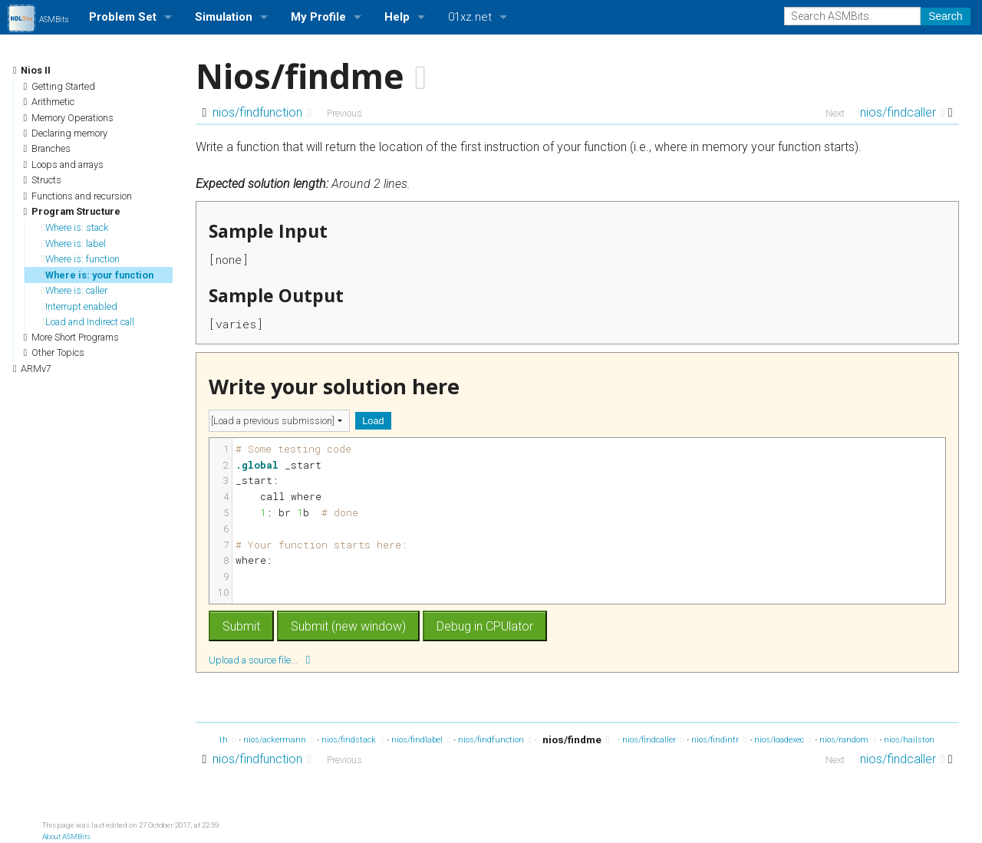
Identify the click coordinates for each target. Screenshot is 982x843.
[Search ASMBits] (852, 16)
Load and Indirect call (88, 322)
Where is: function (80, 259)
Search (945, 16)
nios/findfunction (262, 112)
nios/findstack (352, 740)
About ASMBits (66, 836)
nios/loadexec (783, 740)
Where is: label (74, 243)
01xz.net (470, 17)
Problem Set (123, 17)
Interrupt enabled (79, 306)
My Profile (318, 17)
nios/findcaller (902, 112)
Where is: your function (97, 275)
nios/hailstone (915, 740)
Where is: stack (75, 227)
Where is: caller (74, 290)
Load (373, 420)
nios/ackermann (278, 740)
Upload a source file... (259, 659)
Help (397, 17)
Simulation (223, 17)
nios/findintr (718, 740)
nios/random (847, 740)
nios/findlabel (420, 740)
